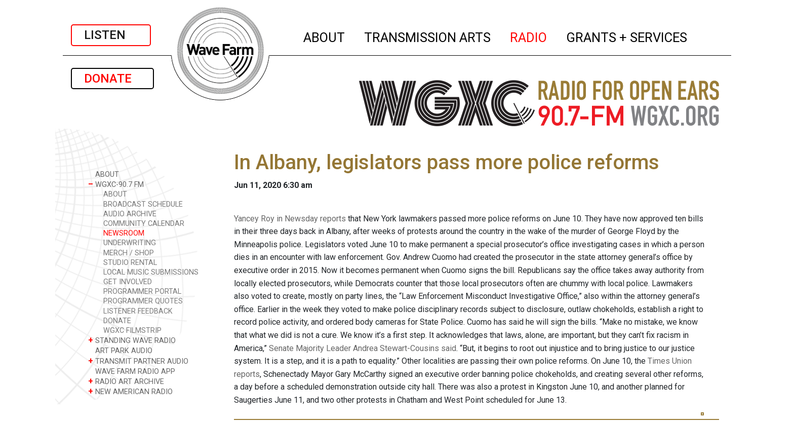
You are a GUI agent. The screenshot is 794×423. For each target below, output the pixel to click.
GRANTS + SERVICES (627, 36)
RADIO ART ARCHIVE (126, 381)
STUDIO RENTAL (130, 262)
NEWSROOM (123, 233)
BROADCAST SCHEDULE (143, 204)
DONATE (112, 78)
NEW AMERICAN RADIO (130, 391)
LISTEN (111, 35)
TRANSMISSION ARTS (428, 36)
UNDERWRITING (129, 243)
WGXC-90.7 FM (116, 184)
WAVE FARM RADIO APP (131, 371)
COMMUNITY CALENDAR (143, 223)
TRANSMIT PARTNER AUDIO (138, 361)
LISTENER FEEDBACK (138, 311)
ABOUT (324, 36)
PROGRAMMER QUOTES (143, 301)
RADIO (529, 36)
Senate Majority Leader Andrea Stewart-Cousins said (362, 348)
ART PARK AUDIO (120, 350)
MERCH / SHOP (128, 253)
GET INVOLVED (127, 282)
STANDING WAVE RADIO (132, 340)
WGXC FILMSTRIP (132, 330)
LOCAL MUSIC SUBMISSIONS (150, 272)
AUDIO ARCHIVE (129, 214)
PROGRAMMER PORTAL (142, 291)
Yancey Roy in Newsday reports (290, 218)
